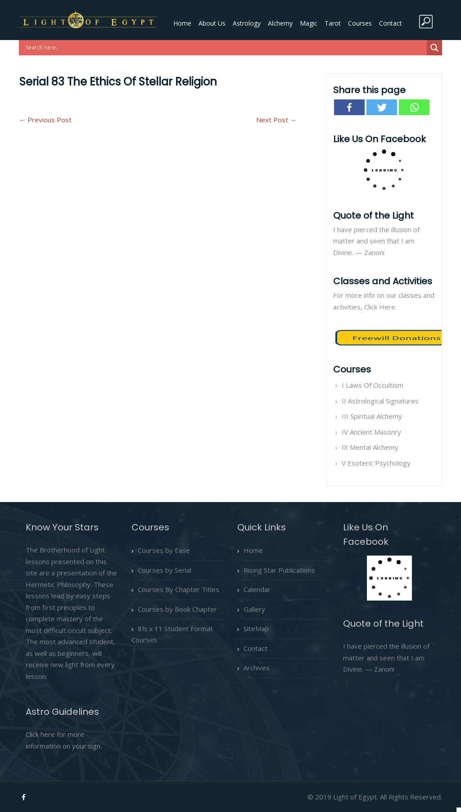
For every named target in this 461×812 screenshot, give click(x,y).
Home (182, 23)
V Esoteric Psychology (376, 462)
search (426, 21)
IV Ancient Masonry (371, 431)
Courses (360, 23)
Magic (308, 23)
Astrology (247, 23)
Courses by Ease (164, 550)
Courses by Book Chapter (177, 609)
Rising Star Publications (279, 569)
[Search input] (225, 47)
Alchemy (280, 23)
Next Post (276, 119)
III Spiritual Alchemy (372, 416)
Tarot (333, 23)
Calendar (257, 589)
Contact (390, 23)
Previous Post (45, 119)
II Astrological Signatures (380, 400)
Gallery (254, 609)
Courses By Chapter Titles (178, 589)
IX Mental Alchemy (370, 447)
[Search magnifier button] (434, 47)
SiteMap (256, 628)
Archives (257, 667)
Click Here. (380, 306)
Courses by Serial (164, 569)
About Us (212, 23)
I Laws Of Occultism (372, 385)
